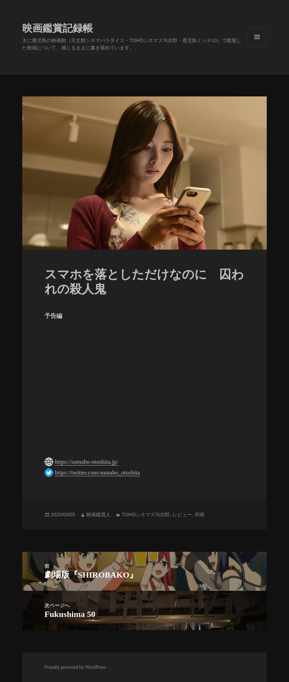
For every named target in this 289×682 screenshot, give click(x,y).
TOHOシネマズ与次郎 (146, 514)
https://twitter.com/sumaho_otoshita (97, 472)
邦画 (199, 514)
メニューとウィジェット (257, 46)
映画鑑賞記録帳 (57, 28)
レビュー (182, 514)
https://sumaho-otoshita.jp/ (86, 461)
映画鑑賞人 (98, 514)
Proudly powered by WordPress (75, 667)
